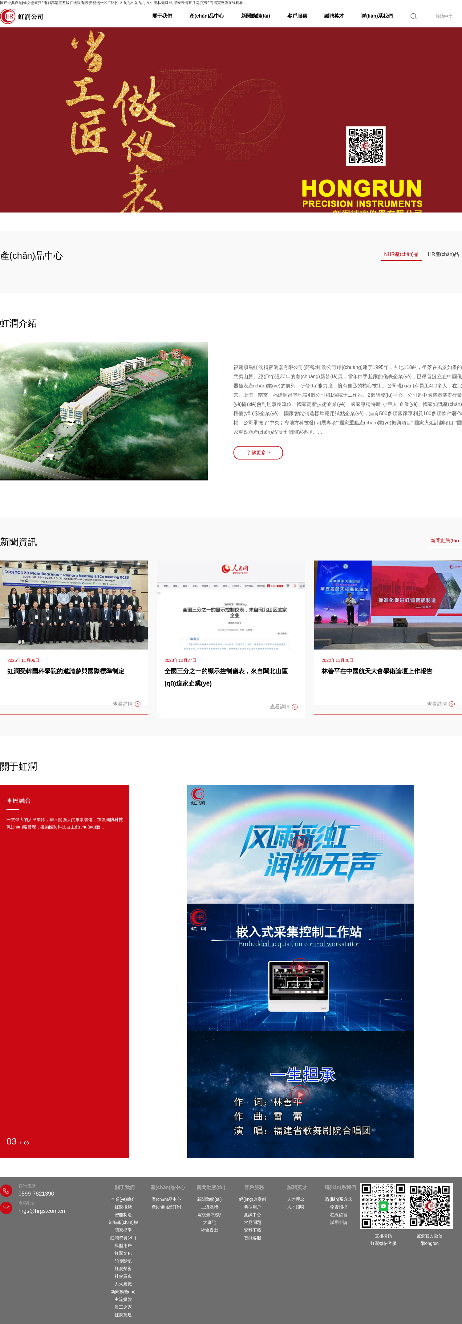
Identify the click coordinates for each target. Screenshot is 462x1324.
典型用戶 (123, 1245)
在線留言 (338, 1214)
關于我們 (162, 15)
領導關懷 (123, 1260)
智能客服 (252, 1237)
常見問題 (252, 1222)
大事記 (209, 1222)
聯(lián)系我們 (377, 15)
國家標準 (123, 1230)
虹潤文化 (123, 1253)
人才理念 (295, 1199)
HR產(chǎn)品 (443, 254)
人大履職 (123, 1283)
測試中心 (252, 1214)
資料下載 (252, 1230)
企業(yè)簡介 (123, 1199)
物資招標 (338, 1207)
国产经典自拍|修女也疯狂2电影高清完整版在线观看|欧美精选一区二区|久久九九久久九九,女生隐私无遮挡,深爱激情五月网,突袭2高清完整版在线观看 (121, 3)
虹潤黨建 (123, 1314)
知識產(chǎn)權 (123, 1222)
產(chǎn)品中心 (206, 15)
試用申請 (338, 1222)
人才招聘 (295, 1207)
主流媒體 (123, 1299)
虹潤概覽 (123, 1207)
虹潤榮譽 (123, 1268)
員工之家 (123, 1307)
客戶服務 (297, 15)
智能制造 (123, 1214)
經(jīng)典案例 (252, 1199)
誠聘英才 (334, 15)
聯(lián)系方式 (338, 1199)
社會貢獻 (123, 1276)
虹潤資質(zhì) (123, 1237)
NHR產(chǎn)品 (401, 254)
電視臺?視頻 (209, 1214)
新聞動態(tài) (255, 15)
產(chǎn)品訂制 (166, 1207)
